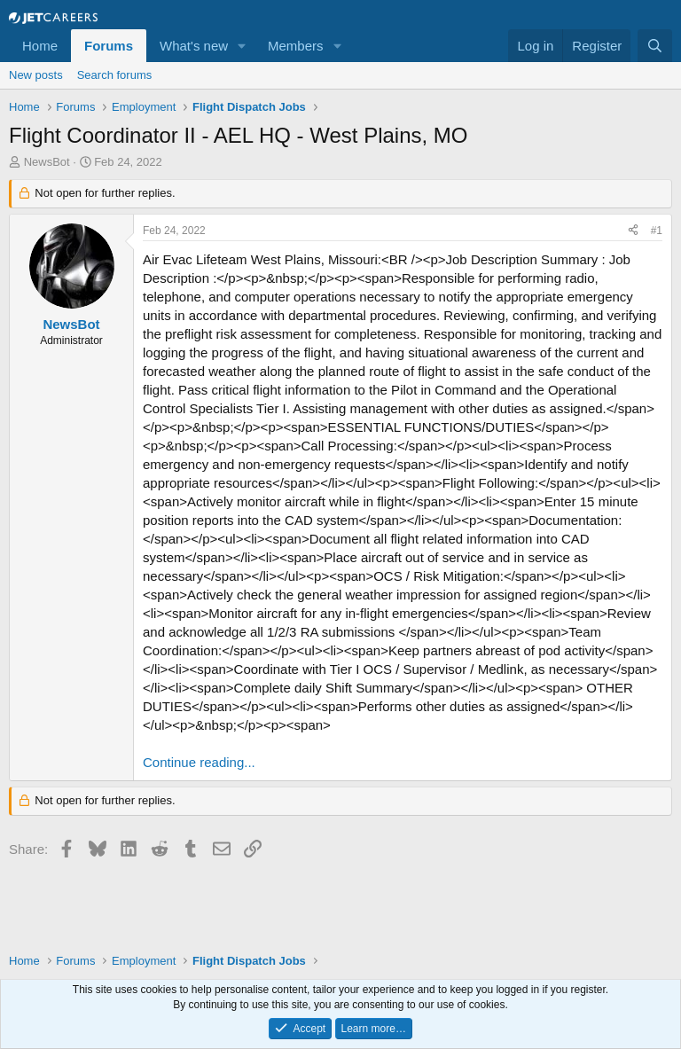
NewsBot (47, 161)
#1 (656, 230)
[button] (242, 45)
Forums (108, 45)
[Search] (655, 45)
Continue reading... (199, 762)
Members (296, 45)
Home (40, 45)
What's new (194, 45)
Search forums (115, 75)
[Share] (633, 231)
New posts (36, 75)
